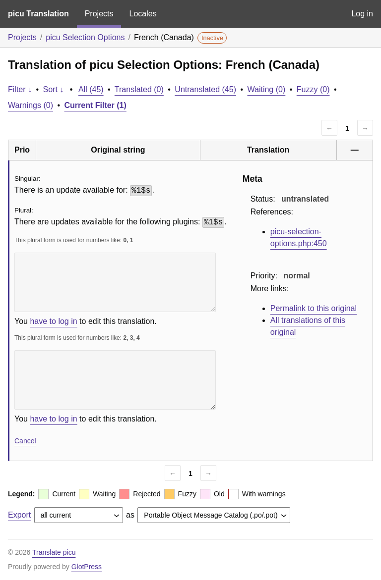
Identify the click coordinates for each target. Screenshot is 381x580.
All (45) (91, 89)
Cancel (25, 441)
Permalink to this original (313, 308)
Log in (362, 13)
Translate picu (53, 552)
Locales (142, 13)
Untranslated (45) (205, 89)
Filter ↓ (20, 89)
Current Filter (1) (95, 105)
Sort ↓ (53, 89)
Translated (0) (139, 89)
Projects (99, 13)
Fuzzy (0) (313, 89)
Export (19, 515)
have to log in (53, 321)
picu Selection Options (85, 37)
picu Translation (38, 13)
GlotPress (86, 567)
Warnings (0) (30, 105)
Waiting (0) (267, 89)
